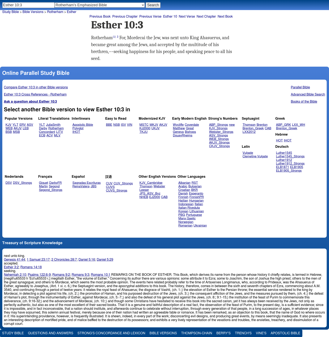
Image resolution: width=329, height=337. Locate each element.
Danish (183, 193)
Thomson (249, 124)
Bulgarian (195, 186)
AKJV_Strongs (219, 142)
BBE (109, 124)
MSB (16, 132)
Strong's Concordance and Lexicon (111, 333)
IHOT (76, 132)
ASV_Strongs (218, 135)
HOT (279, 140)
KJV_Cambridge (151, 182)
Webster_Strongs (221, 132)
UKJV (155, 128)
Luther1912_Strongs (290, 163)
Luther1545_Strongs (290, 156)
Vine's (261, 333)
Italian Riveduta (189, 207)
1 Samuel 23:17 (38, 259)
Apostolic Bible (285, 333)
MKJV (154, 124)
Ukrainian (200, 225)
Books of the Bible (304, 101)
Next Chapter (206, 16)
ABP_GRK (283, 124)
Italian (199, 204)
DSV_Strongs (22, 182)
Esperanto (196, 193)
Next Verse (187, 16)
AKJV (18, 128)
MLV (57, 135)
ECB (42, 135)
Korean (183, 211)
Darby (43, 128)
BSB (8, 132)
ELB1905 (296, 167)
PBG (181, 214)
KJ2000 (145, 128)
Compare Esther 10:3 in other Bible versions (36, 87)
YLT (15, 124)
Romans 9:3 (80, 274)
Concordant (47, 132)
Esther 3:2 (11, 267)
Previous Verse (150, 16)
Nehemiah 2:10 (15, 274)
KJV (8, 124)
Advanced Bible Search (308, 94)
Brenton (262, 124)
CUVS (110, 187)
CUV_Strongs (123, 183)
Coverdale (192, 124)
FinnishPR (196, 197)
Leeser (144, 190)
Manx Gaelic (187, 218)
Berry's (223, 333)
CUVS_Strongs (116, 190)
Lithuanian (196, 211)
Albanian (184, 182)
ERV (23, 124)
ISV (123, 124)
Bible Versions (32, 12)
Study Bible (10, 12)
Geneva (178, 132)
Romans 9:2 (61, 274)
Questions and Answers (50, 333)
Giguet (43, 182)
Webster (159, 186)
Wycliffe (178, 124)
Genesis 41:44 (14, 259)
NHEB (144, 197)
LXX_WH (298, 124)
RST (195, 182)
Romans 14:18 (31, 267)
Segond (54, 186)
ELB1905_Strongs (289, 170)
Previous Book (100, 16)
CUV (109, 183)
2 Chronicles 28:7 (64, 259)
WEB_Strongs (219, 139)
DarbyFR (55, 182)
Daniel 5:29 (105, 259)
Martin (43, 186)
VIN (129, 124)
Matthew (179, 128)
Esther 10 (170, 16)
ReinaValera (80, 186)
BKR (194, 190)
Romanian (185, 225)
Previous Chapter (125, 16)
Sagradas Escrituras (86, 182)
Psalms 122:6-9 (39, 274)
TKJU (144, 132)
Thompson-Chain (196, 333)
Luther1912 (284, 160)
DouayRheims (182, 135)
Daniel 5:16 (86, 259)
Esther (71, 12)
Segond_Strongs (50, 190)
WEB (9, 128)
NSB (116, 124)
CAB (268, 128)
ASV (30, 124)
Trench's (243, 333)
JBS (94, 186)
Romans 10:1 (100, 274)
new (232, 124)
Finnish (183, 197)
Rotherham (56, 128)
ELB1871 (282, 167)
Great (190, 128)
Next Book (225, 16)
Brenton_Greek (253, 128)
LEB (26, 128)
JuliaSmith (53, 124)
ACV (49, 135)
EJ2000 (154, 197)
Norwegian (185, 222)
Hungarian (196, 200)
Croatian (184, 190)
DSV (8, 182)
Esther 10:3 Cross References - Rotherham (35, 94)
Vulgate (248, 152)
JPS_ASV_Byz (150, 193)
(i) (114, 37)
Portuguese (194, 214)
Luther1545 (284, 152)
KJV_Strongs (218, 128)
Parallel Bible (300, 87)
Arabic (182, 186)
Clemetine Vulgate (255, 156)
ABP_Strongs (218, 124)
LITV (59, 132)
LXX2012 (249, 132)
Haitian (183, 200)
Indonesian (186, 204)
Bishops (190, 132)
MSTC (144, 124)
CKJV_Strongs (219, 146)
